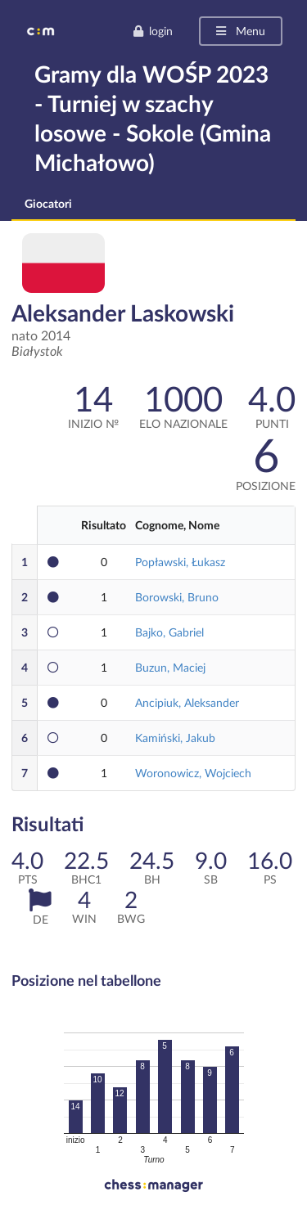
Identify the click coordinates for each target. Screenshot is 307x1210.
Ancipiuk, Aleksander (187, 702)
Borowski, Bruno (177, 597)
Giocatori (48, 203)
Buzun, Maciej (170, 667)
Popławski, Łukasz (180, 562)
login (153, 31)
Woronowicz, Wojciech (193, 773)
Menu (239, 31)
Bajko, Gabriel (169, 632)
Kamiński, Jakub (175, 737)
